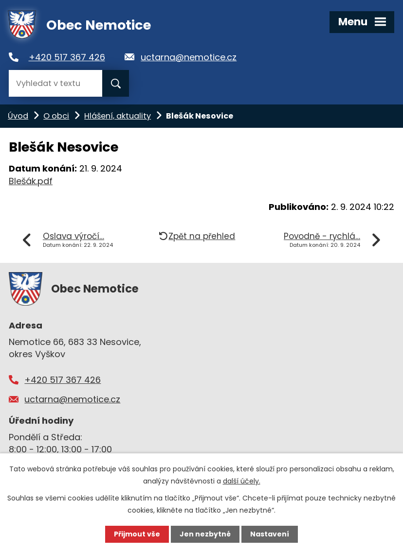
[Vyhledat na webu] (55, 83)
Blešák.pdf (31, 181)
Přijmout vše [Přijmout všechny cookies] (137, 534)
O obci (56, 115)
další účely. (241, 481)
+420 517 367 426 (67, 57)
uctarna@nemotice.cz (189, 57)
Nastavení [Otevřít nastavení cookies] (269, 534)
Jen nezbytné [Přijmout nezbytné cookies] (205, 534)
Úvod (18, 115)
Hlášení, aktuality (117, 115)
